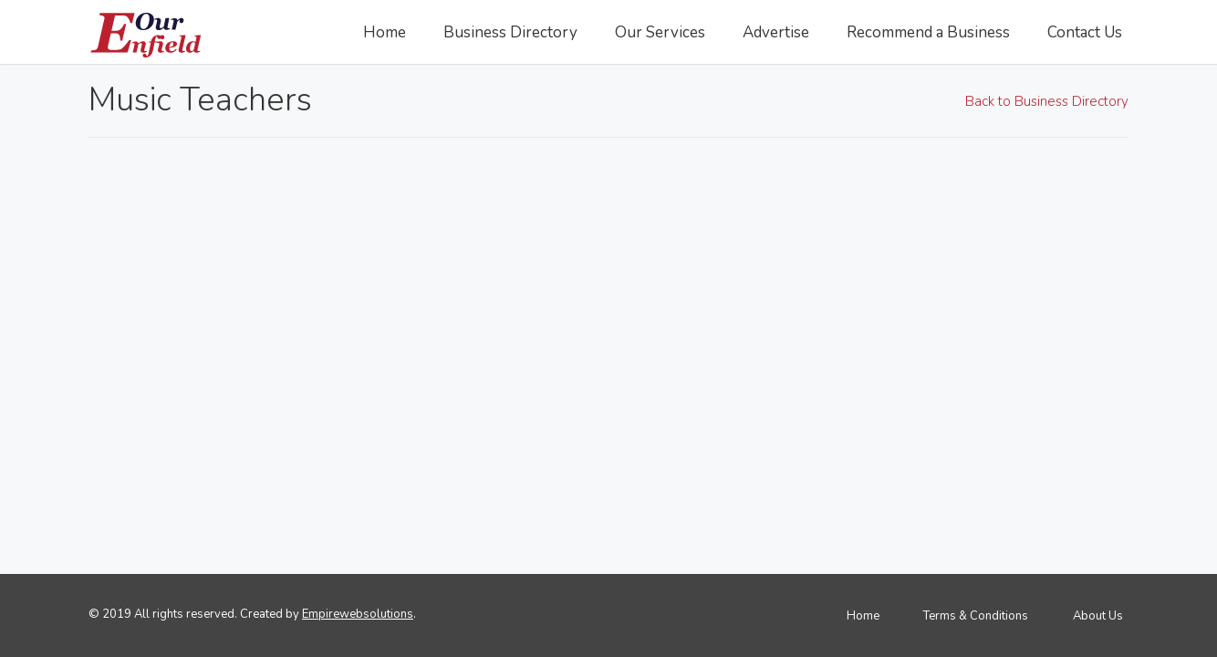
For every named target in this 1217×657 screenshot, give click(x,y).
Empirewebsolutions (357, 614)
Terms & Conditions (975, 616)
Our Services (660, 32)
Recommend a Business (928, 32)
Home (384, 32)
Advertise (776, 32)
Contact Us (1084, 32)
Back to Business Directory (1047, 101)
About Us (1098, 616)
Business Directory (510, 32)
